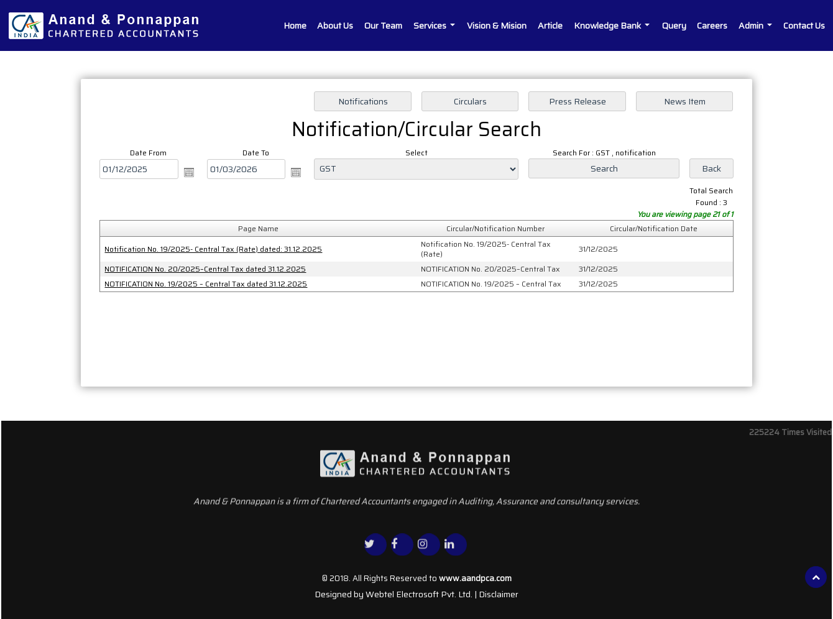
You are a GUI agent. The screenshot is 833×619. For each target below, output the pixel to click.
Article (550, 25)
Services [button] (430, 25)
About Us (335, 25)
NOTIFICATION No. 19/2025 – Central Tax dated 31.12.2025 (207, 283)
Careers (712, 25)
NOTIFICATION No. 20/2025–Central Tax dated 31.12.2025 (206, 269)
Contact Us (804, 25)
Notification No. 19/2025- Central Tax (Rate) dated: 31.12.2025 (214, 249)
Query (674, 25)
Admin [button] (752, 25)
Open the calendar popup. (190, 173)
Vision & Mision (497, 25)
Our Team (383, 25)
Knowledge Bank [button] (608, 25)
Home (294, 25)
